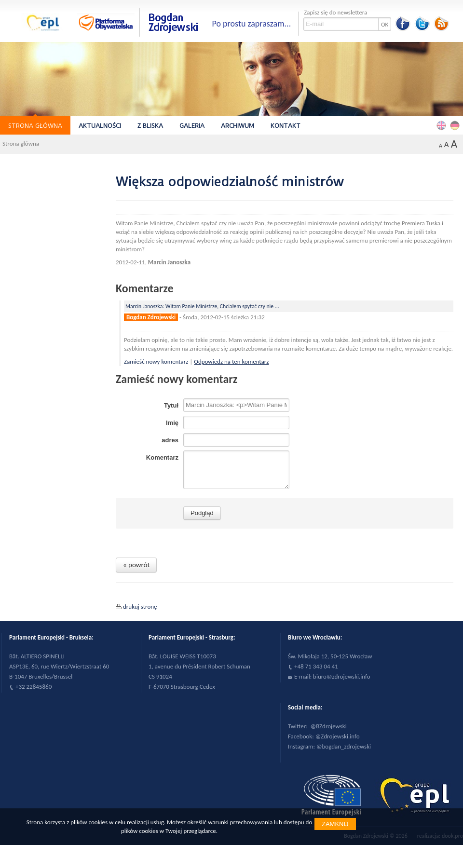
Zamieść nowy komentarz (157, 361)
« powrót (136, 564)
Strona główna (35, 125)
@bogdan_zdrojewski (343, 746)
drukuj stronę (140, 606)
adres (170, 440)
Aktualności (100, 125)
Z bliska (150, 125)
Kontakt (285, 125)
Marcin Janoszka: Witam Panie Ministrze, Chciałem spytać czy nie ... (202, 306)
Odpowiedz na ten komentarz (231, 361)
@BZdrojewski (329, 726)
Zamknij (335, 824)
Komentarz (162, 457)
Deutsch (456, 125)
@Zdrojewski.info (337, 736)
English (442, 125)
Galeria (191, 125)
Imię (172, 422)
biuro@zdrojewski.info (341, 676)
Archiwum (237, 125)
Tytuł (171, 405)
